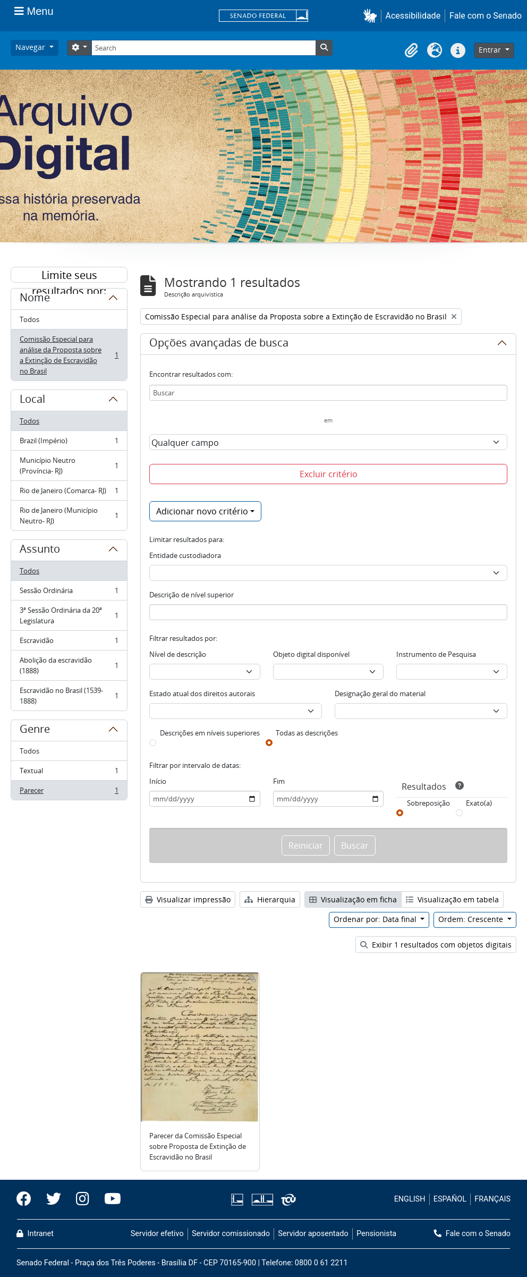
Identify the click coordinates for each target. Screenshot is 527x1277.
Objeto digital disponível (311, 654)
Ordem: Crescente (471, 919)
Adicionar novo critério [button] (202, 511)
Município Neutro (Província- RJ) (68, 465)
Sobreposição (428, 803)
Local (32, 400)
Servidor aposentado (313, 1233)
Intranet (35, 1233)
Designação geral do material (380, 693)
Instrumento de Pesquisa (436, 654)
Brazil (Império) (68, 443)
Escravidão (68, 642)
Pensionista (376, 1233)
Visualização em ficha (353, 899)
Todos (29, 319)
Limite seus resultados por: (69, 275)
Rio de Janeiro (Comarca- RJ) (68, 493)
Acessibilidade (413, 16)
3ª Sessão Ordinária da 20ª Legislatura (68, 615)
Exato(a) (479, 803)
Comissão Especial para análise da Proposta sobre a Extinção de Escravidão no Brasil (68, 355)
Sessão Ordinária (68, 593)
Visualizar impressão (188, 899)
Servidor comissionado (231, 1233)
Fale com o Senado (485, 16)
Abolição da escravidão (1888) (68, 665)
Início (157, 781)
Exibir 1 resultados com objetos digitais (436, 945)
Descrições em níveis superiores (210, 733)
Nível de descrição (177, 654)
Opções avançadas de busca (218, 344)
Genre (35, 730)
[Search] (203, 48)
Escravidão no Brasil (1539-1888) (68, 696)
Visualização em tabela (452, 899)
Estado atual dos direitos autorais (202, 693)
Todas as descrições (307, 733)
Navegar (31, 47)
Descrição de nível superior (191, 594)
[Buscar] (328, 393)
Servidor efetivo (157, 1233)
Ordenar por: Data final (376, 919)
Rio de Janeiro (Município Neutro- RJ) (68, 515)
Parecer (68, 792)
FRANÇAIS (492, 1199)
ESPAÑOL (450, 1199)
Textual (68, 773)
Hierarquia (269, 899)
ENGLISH (410, 1199)
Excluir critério (329, 474)
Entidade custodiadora (185, 555)
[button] (372, 16)
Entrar (491, 50)
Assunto (40, 550)
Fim (279, 781)
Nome (35, 299)
